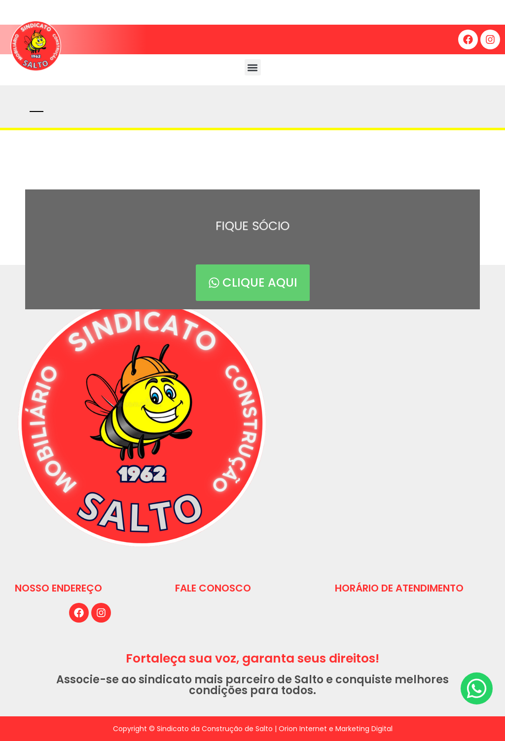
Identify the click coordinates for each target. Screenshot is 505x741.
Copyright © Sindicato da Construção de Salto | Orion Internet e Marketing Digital (253, 729)
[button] (253, 67)
